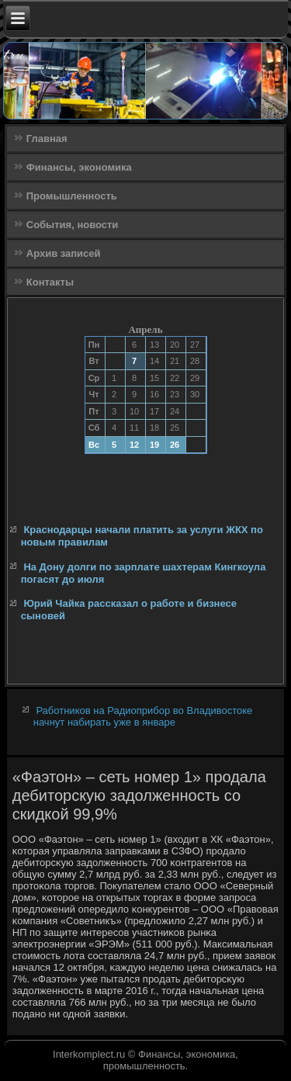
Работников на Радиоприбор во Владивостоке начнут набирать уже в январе (143, 716)
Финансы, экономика (79, 167)
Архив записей (63, 253)
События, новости (72, 224)
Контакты (50, 282)
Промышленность (71, 196)
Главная (47, 138)
